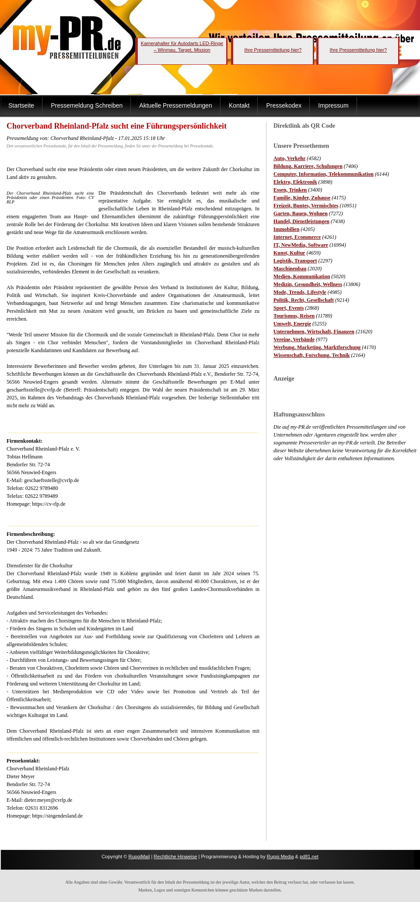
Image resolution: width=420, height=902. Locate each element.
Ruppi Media (280, 856)
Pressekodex (283, 105)
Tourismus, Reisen (294, 316)
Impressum (333, 105)
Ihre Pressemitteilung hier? (273, 49)
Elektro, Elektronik (295, 182)
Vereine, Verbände (294, 339)
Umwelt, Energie (292, 324)
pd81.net (309, 856)
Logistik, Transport (295, 261)
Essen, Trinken (290, 190)
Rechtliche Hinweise (175, 856)
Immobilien (286, 229)
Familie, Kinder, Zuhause (301, 198)
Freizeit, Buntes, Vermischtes (305, 206)
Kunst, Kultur (289, 253)
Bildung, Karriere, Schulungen (308, 166)
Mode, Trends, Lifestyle (299, 292)
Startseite (21, 105)
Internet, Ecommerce (297, 237)
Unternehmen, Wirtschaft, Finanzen (313, 332)
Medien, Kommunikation (301, 276)
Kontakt (239, 105)
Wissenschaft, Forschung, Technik (311, 355)
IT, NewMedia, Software (300, 245)
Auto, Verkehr (289, 158)
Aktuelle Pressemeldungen (175, 105)
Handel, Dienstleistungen (301, 221)
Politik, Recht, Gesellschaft (303, 300)
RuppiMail (139, 856)
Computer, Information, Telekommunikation (323, 174)
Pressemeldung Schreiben (86, 105)
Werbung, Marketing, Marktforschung (316, 347)
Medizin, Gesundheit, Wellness (307, 284)
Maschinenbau (289, 269)
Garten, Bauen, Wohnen (300, 213)
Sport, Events (288, 308)
